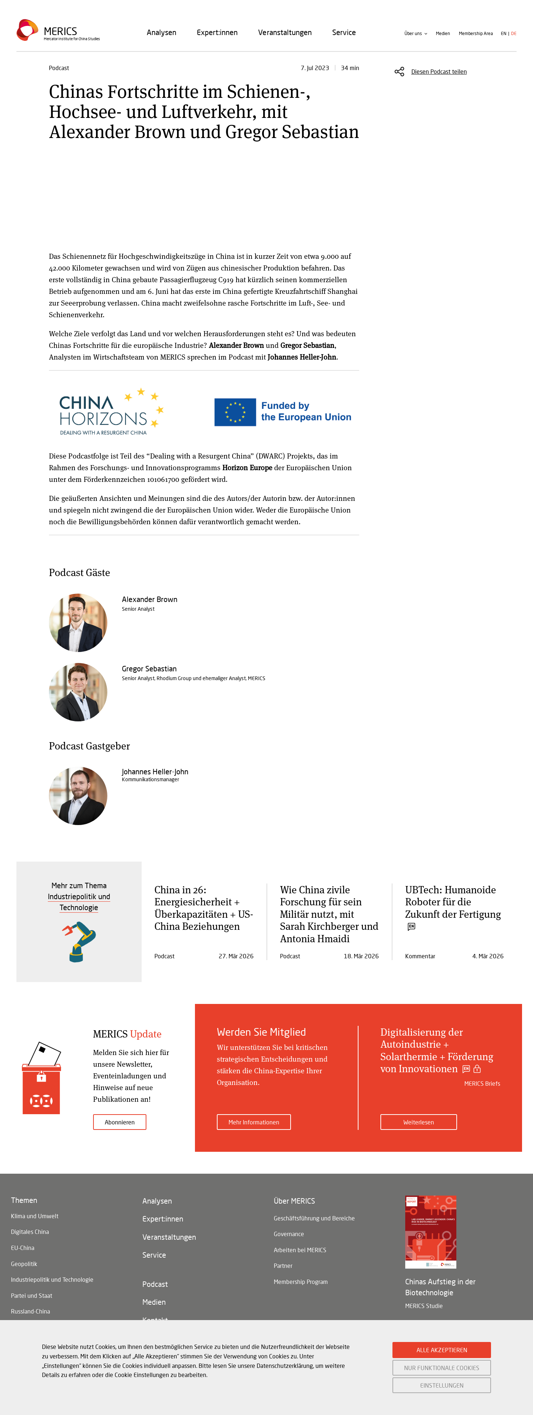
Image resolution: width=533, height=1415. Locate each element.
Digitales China (30, 1231)
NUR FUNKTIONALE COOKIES (441, 1367)
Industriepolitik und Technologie (52, 1280)
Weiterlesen (418, 1122)
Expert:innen (217, 32)
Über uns (413, 34)
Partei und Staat (31, 1296)
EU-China (22, 1248)
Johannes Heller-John (155, 771)
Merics (60, 32)
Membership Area (476, 34)
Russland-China (30, 1312)
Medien (443, 34)
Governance (289, 1234)
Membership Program (301, 1282)
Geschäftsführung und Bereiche (314, 1218)
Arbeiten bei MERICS (300, 1250)
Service (344, 32)
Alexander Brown (149, 599)
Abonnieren (120, 1122)
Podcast (155, 1285)
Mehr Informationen (254, 1122)
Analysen (161, 32)
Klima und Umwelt (34, 1215)
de (514, 34)
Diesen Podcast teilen (439, 71)
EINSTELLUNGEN (442, 1385)
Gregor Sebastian (149, 668)
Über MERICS (294, 1201)
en (503, 34)
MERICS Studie (424, 1305)
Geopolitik (24, 1264)
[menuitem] (162, 32)
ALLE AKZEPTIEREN (442, 1349)
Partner (283, 1266)
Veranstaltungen (285, 32)
